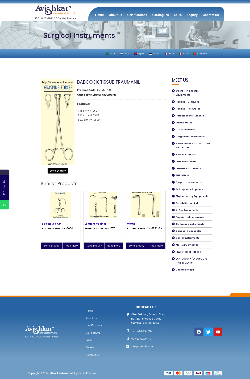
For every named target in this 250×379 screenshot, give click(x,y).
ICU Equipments (185, 129)
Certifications (137, 15)
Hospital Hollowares (188, 108)
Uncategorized (185, 269)
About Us (115, 15)
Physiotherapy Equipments (192, 196)
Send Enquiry (58, 170)
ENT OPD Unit (183, 175)
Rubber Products (186, 154)
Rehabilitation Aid (187, 203)
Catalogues (160, 15)
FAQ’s (178, 15)
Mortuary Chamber (187, 245)
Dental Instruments (187, 238)
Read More (71, 245)
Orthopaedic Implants (189, 189)
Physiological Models (188, 251)
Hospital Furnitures (187, 101)
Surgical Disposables (188, 231)
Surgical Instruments (103, 94)
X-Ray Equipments (187, 210)
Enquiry (192, 15)
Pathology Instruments (190, 115)
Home (99, 15)
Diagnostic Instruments (190, 136)
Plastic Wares (184, 122)
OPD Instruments (186, 161)
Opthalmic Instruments (190, 224)
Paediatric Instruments (190, 217)
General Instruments (188, 168)
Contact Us (211, 15)
